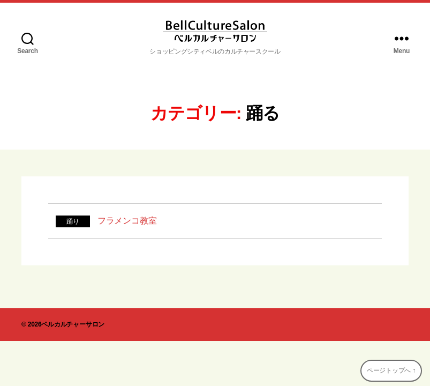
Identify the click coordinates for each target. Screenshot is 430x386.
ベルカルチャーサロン (72, 324)
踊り (72, 221)
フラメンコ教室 (126, 220)
